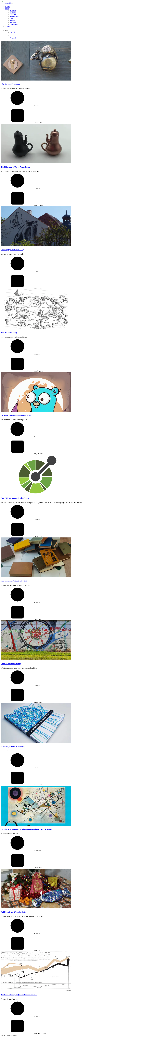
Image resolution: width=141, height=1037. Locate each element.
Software (13, 15)
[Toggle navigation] (12, 3)
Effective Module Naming (10, 84)
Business (13, 22)
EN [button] (6, 30)
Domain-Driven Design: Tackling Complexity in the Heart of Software (27, 829)
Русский (13, 38)
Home (7, 7)
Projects (12, 21)
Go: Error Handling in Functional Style (16, 415)
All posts (13, 11)
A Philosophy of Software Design (13, 746)
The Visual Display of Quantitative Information (19, 995)
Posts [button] (7, 9)
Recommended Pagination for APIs (14, 581)
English (12, 32)
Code (11, 19)
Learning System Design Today (12, 250)
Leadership (14, 24)
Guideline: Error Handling (11, 664)
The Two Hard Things (9, 333)
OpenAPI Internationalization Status (15, 498)
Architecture (14, 17)
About (7, 26)
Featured (13, 13)
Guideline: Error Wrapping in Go (13, 912)
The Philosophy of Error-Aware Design (15, 167)
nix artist (6, 3)
